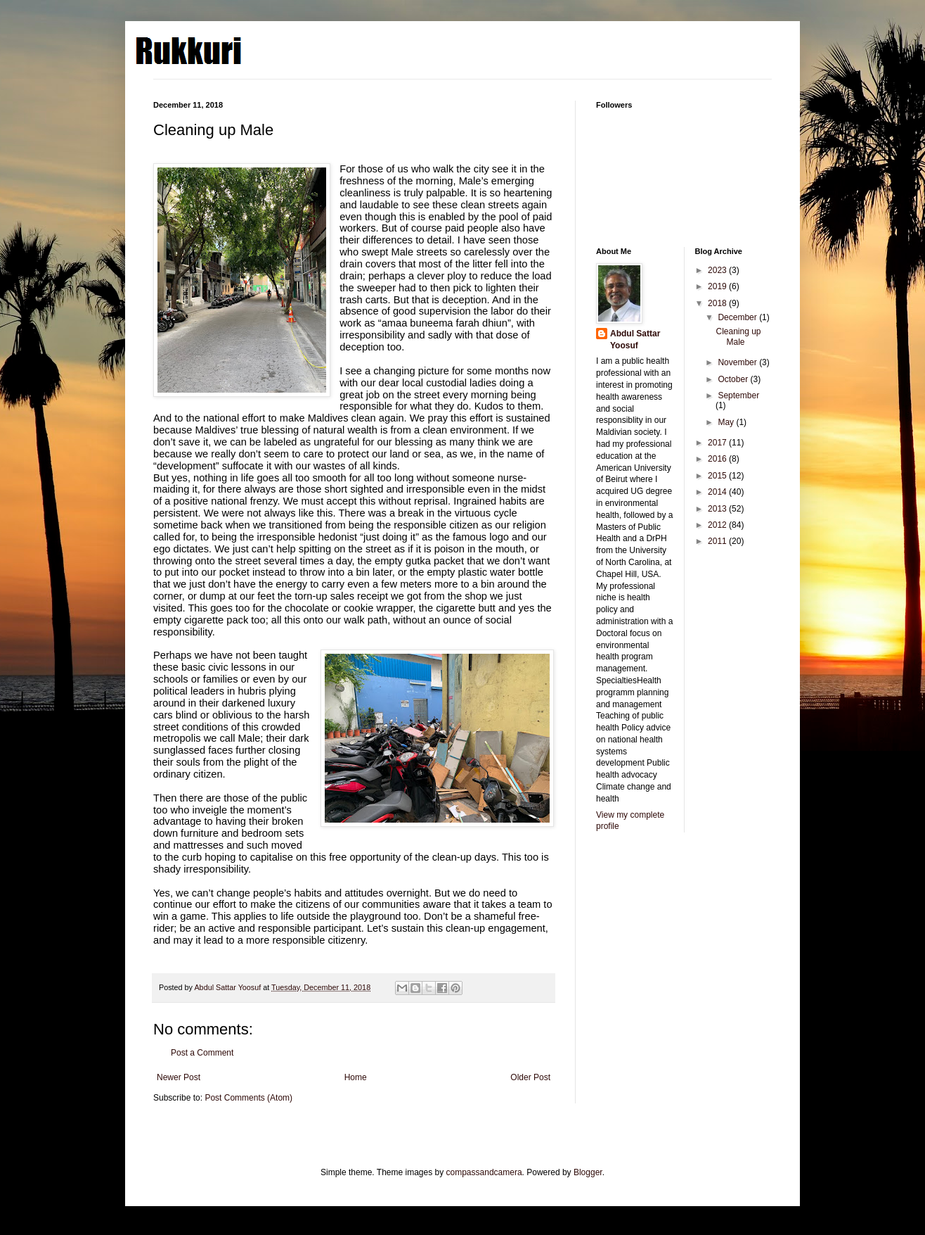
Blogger (588, 1172)
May (727, 422)
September (738, 395)
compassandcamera (484, 1172)
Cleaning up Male (738, 336)
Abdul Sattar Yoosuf (635, 339)
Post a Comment (202, 1053)
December (738, 317)
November (738, 362)
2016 (718, 459)
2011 (718, 541)
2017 (718, 443)
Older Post (530, 1077)
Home (355, 1077)
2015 (718, 476)
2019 (718, 286)
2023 (718, 270)
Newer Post (178, 1077)
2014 (718, 492)
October (734, 379)
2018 (718, 303)
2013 (718, 509)
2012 (718, 525)
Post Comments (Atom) (248, 1098)
